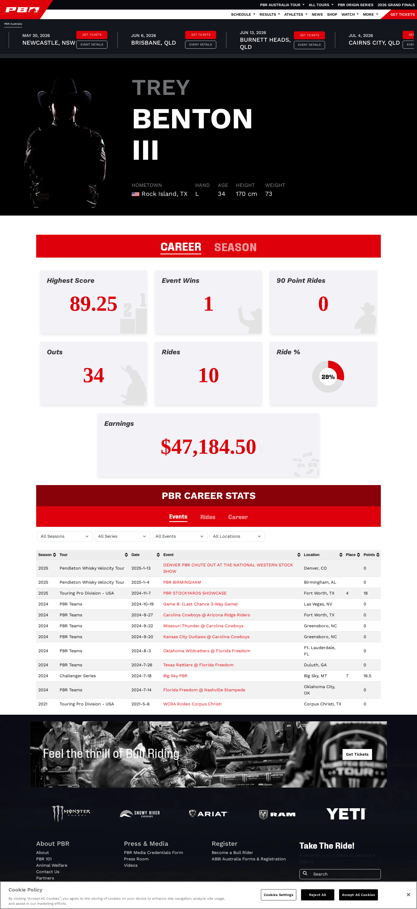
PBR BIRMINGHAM (182, 582)
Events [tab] (178, 516)
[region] (208, 895)
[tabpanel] (208, 40)
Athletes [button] (294, 14)
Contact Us (47, 871)
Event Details (92, 44)
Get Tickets (92, 34)
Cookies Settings (278, 895)
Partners (45, 878)
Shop (332, 14)
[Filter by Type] (179, 536)
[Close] (408, 894)
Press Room (136, 858)
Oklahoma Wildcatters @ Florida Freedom (206, 650)
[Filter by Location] (237, 536)
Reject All (317, 895)
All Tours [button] (319, 5)
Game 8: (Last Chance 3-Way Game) (200, 604)
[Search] (345, 874)
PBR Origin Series (355, 5)
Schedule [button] (241, 14)
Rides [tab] (207, 516)
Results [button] (268, 14)
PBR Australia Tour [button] (281, 5)
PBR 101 (44, 858)
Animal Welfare (51, 865)
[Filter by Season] (65, 536)
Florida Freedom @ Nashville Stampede (204, 689)
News (317, 14)
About (42, 852)
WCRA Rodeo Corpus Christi (192, 703)
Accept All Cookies (358, 895)
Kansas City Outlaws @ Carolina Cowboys (206, 636)
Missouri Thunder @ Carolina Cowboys (203, 625)
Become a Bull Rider (232, 852)
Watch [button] (348, 14)
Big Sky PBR (175, 675)
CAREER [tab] (180, 245)
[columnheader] (46, 555)
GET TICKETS (402, 14)
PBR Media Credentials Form (153, 852)
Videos (130, 865)
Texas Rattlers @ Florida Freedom (198, 664)
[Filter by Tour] (122, 536)
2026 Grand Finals (396, 5)
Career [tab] (238, 516)
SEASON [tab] (235, 246)
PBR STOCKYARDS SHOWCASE (195, 593)
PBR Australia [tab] (13, 23)
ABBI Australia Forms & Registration (249, 858)
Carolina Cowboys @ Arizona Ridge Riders (206, 614)
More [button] (369, 14)
